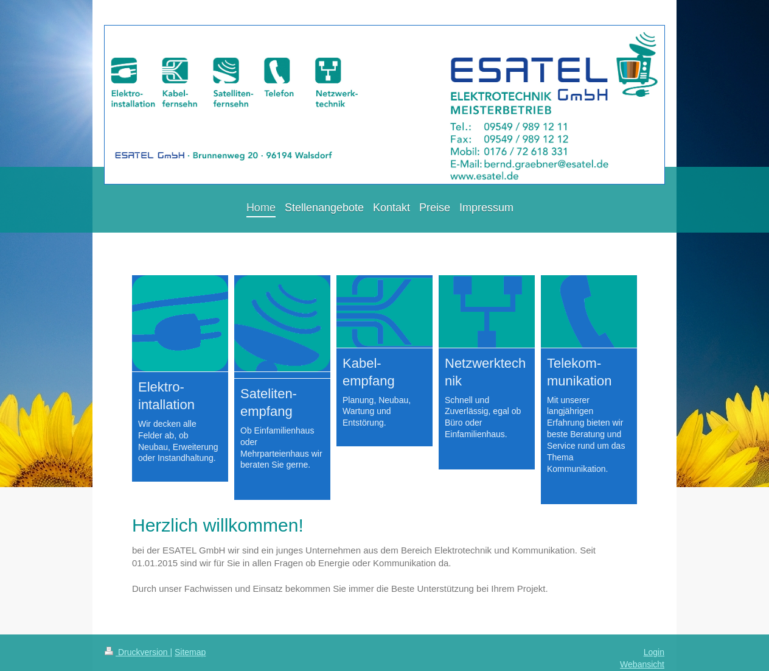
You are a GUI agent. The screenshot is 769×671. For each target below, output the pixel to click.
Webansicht (642, 664)
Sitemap (190, 652)
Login (654, 652)
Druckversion (137, 652)
